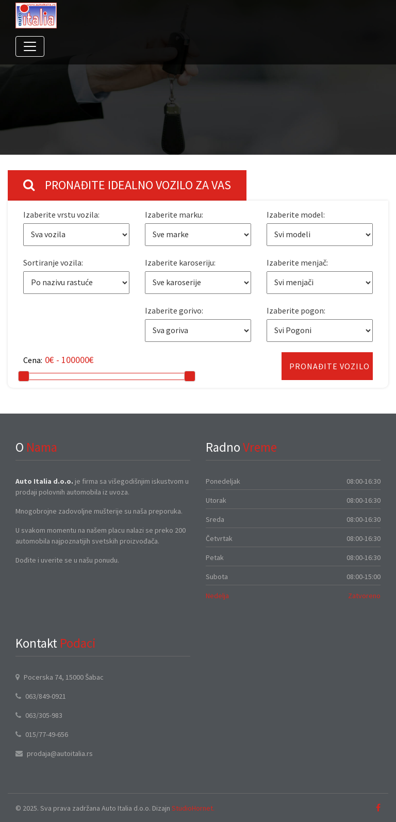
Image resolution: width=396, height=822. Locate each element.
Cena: (32, 360)
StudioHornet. (193, 808)
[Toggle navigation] (29, 46)
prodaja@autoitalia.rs (60, 753)
